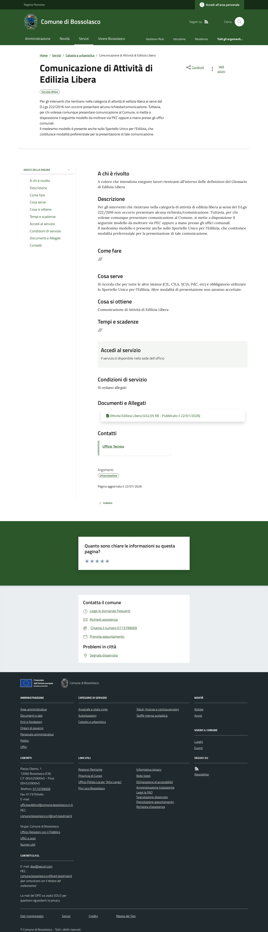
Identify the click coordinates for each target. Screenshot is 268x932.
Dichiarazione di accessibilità (154, 782)
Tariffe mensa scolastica (152, 715)
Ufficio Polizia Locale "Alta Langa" (100, 782)
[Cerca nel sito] (238, 21)
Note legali (143, 775)
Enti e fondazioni (31, 721)
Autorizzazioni (87, 715)
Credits (93, 916)
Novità (65, 38)
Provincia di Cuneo (90, 775)
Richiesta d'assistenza (150, 806)
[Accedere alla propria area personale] (219, 4)
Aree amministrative (33, 709)
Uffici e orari (28, 838)
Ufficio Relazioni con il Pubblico (40, 832)
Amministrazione (37, 38)
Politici (24, 740)
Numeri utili (27, 844)
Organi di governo (31, 728)
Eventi (198, 748)
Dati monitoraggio (31, 916)
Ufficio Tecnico (113, 446)
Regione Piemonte (34, 5)
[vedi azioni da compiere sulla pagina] (218, 69)
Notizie (198, 709)
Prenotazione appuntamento (155, 802)
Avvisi (198, 715)
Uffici (23, 746)
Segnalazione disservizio (152, 797)
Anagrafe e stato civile (93, 709)
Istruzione (179, 39)
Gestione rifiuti (155, 39)
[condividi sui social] (195, 67)
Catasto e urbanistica (80, 55)
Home (44, 55)
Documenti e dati (31, 715)
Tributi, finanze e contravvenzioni (157, 709)
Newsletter (201, 774)
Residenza (201, 39)
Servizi (84, 38)
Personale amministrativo (37, 734)
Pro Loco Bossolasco (91, 788)
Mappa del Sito (126, 916)
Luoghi (198, 741)
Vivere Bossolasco (111, 38)
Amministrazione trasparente (155, 787)
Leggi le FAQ (144, 792)
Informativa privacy (148, 769)
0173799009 (41, 788)
